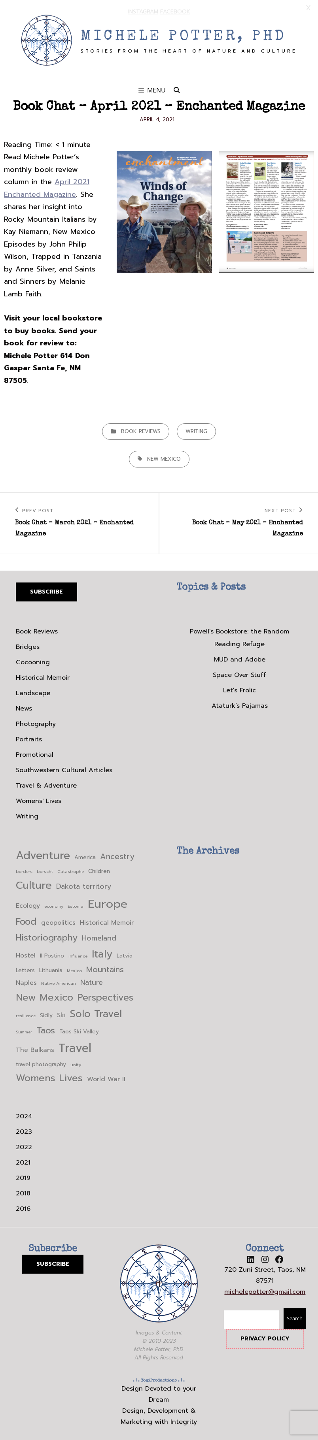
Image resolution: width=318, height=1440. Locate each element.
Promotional (34, 754)
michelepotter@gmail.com (264, 1291)
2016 (23, 1208)
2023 (24, 1131)
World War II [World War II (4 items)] (106, 1078)
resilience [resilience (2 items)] (26, 1015)
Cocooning (33, 662)
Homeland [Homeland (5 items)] (99, 937)
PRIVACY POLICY (265, 1338)
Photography (36, 723)
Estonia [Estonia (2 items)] (75, 906)
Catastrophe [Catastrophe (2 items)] (70, 871)
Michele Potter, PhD (183, 36)
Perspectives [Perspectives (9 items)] (105, 997)
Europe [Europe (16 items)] (107, 903)
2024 (24, 1115)
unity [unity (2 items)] (75, 1064)
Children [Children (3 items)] (99, 871)
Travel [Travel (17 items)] (75, 1047)
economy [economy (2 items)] (53, 906)
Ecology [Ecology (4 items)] (28, 905)
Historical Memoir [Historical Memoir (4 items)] (107, 922)
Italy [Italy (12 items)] (102, 953)
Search (295, 1317)
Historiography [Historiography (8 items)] (47, 936)
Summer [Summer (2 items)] (24, 1031)
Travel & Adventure (46, 785)
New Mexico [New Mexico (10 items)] (44, 997)
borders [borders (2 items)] (24, 871)
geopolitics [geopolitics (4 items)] (58, 922)
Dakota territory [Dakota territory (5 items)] (83, 886)
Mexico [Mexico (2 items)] (74, 970)
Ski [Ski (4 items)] (61, 1014)
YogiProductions (159, 1380)
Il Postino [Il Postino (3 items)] (52, 955)
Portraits (29, 739)
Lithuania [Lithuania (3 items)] (50, 970)
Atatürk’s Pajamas (240, 705)
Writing (196, 430)
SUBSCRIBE (52, 1263)
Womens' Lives (38, 800)
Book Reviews (141, 430)
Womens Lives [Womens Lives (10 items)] (49, 1077)
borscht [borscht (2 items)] (45, 871)
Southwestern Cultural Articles (64, 770)
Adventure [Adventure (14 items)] (43, 855)
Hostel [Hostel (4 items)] (26, 955)
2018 (23, 1192)
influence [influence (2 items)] (77, 955)
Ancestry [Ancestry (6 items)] (117, 856)
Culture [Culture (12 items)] (34, 885)
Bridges (28, 646)
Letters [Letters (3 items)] (25, 970)
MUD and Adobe (239, 659)
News (24, 708)
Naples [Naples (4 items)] (26, 982)
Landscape (33, 692)
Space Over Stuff (239, 674)
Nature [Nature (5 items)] (91, 982)
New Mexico (164, 458)
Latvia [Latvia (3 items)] (124, 955)
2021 (23, 1162)
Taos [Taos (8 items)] (45, 1029)
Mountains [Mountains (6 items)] (105, 969)
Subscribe (46, 591)
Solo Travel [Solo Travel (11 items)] (96, 1013)
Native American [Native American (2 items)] (58, 983)
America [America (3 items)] (85, 857)
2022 (24, 1146)
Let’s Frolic (239, 690)
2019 (23, 1177)
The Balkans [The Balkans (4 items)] (35, 1049)
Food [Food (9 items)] (26, 921)
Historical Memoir (43, 677)
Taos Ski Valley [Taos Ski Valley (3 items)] (79, 1031)
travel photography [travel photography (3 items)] (41, 1063)
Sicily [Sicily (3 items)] (46, 1014)
